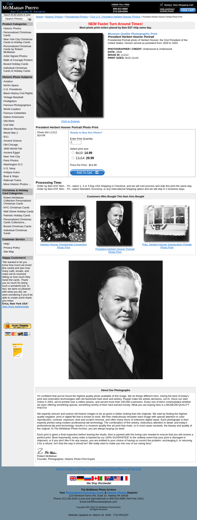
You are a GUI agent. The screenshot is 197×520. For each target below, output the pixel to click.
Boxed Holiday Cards (16, 63)
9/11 (6, 136)
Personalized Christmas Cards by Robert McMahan (17, 49)
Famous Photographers (17, 105)
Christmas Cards (16, 207)
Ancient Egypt (12, 152)
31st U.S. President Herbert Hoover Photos (115, 16)
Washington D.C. (13, 164)
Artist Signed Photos (15, 56)
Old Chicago (11, 144)
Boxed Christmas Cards (17, 226)
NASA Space (11, 85)
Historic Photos (12, 28)
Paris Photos (11, 160)
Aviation (8, 81)
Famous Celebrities (15, 113)
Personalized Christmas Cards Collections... (17, 221)
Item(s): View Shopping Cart (176, 5)
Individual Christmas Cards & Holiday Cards (17, 69)
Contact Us (71, 468)
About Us (85, 468)
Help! (7, 243)
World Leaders (12, 109)
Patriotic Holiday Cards (17, 215)
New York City (12, 156)
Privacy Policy (12, 247)
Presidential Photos (76, 16)
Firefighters (10, 101)
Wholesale (99, 468)
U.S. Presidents (13, 89)
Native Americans (14, 116)
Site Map (9, 251)
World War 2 (11, 132)
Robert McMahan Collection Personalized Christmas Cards (17, 200)
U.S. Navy (9, 168)
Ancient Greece (13, 140)
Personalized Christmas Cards (85, 492)
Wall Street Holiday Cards (19, 211)
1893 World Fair (13, 148)
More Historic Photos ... (17, 184)
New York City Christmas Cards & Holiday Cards (18, 41)
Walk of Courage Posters (18, 60)
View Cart (135, 468)
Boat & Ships (11, 176)
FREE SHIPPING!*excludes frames (167, 10)
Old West (9, 120)
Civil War (9, 124)
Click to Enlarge (70, 121)
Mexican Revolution (15, 128)
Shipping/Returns (117, 468)
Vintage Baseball (13, 97)
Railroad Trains (12, 180)
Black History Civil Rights (18, 93)
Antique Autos (12, 172)
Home (39, 16)
